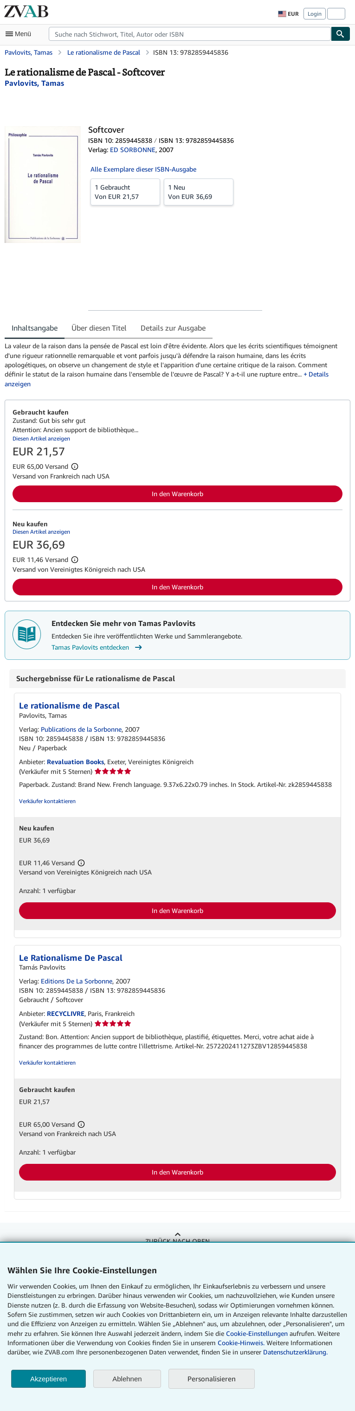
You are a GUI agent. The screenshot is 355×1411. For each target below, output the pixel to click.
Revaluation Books (75, 762)
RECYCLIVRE (65, 1013)
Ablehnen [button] (127, 1379)
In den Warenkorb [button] (177, 494)
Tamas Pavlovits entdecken (98, 647)
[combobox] (190, 34)
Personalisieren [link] (211, 1378)
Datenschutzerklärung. (295, 1352)
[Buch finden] (340, 34)
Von (125, 191)
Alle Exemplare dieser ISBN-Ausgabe (143, 169)
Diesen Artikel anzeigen (41, 438)
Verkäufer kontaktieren (47, 801)
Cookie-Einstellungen (257, 1333)
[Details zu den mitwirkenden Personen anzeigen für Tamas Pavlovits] (34, 83)
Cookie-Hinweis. (241, 1343)
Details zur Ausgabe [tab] (173, 327)
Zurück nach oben (177, 1241)
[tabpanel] (174, 364)
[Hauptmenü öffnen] (20, 34)
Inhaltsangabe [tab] (35, 327)
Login (315, 13)
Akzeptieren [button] (48, 1379)
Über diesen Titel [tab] (99, 327)
